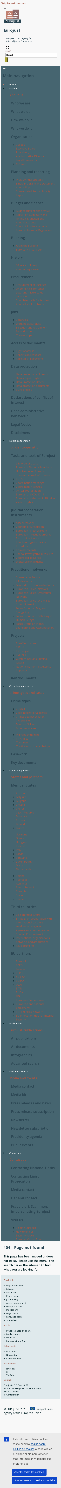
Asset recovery (25, 523)
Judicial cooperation (25, 447)
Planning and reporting (30, 172)
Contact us (17, 1159)
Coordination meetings (30, 483)
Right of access (25, 351)
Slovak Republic (25, 887)
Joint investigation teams (31, 542)
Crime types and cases (26, 692)
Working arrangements (30, 926)
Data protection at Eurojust (32, 374)
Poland (20, 876)
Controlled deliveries (28, 558)
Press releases (13, 1358)
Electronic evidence (27, 538)
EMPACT (21, 655)
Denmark (21, 816)
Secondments (24, 331)
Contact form (12, 1394)
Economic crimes (26, 728)
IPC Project (22, 651)
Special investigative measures (34, 554)
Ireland (20, 846)
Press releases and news (31, 1103)
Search (8, 51)
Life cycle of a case (27, 463)
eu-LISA (20, 977)
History (17, 257)
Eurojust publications (26, 1030)
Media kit (18, 1094)
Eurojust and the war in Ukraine (35, 498)
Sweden (20, 899)
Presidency (22, 152)
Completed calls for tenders (32, 300)
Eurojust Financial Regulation (34, 230)
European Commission (30, 1000)
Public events (22, 1145)
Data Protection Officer (30, 382)
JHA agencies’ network (29, 1012)
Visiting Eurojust (26, 1228)
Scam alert (11, 1320)
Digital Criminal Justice (29, 561)
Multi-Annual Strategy (29, 179)
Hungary (21, 842)
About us (16, 95)
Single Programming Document (35, 183)
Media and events (23, 1078)
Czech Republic (25, 812)
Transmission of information (33, 475)
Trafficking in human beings (33, 746)
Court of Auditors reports (31, 226)
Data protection (24, 366)
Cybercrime (23, 720)
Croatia (20, 805)
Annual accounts (26, 222)
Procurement (22, 277)
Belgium (21, 797)
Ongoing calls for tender (31, 288)
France (20, 828)
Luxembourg (24, 861)
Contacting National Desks (33, 1168)
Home (12, 84)
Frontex (20, 969)
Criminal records (26, 550)
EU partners (21, 953)
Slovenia (21, 891)
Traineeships (24, 335)
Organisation (22, 136)
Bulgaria (21, 801)
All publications (23, 1038)
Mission (21, 164)
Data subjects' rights (28, 378)
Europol (21, 961)
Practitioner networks (29, 569)
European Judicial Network (32, 589)
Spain (19, 895)
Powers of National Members (34, 467)
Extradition (22, 546)
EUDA (19, 992)
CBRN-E (21, 709)
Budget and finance (27, 203)
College (20, 144)
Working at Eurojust (28, 323)
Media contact (22, 1086)
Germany (21, 834)
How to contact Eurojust (30, 471)
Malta (19, 865)
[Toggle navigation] (5, 8)
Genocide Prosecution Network (35, 585)
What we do (20, 111)
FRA (18, 996)
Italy (18, 850)
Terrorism (22, 742)
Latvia (19, 854)
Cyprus (20, 808)
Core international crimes (31, 713)
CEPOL (20, 973)
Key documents (23, 678)
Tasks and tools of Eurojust (33, 455)
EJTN (19, 988)
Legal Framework (26, 160)
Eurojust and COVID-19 (30, 494)
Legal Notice (21, 424)
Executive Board (25, 148)
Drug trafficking (25, 724)
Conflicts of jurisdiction (30, 527)
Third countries (23, 907)
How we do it (21, 120)
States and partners (27, 777)
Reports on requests (28, 355)
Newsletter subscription (31, 1128)
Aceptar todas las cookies (29, 1472)
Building (18, 238)
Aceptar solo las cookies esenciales (34, 1480)
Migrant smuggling (28, 734)
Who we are (20, 103)
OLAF (19, 984)
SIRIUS (20, 647)
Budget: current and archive (33, 211)
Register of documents (30, 358)
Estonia (20, 820)
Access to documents (28, 343)
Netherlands (23, 869)
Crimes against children (30, 716)
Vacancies (22, 320)
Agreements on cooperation (33, 930)
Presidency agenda (26, 1136)
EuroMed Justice (26, 643)
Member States (23, 785)
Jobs (14, 312)
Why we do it (21, 128)
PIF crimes (22, 738)
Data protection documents (32, 386)
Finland (20, 824)
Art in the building (27, 245)
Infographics (21, 1055)
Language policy (14, 1316)
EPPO (19, 965)
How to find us (25, 1231)
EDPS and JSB (24, 389)
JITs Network (24, 581)
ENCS (19, 479)
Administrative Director (30, 156)
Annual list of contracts (30, 304)
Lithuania (21, 858)
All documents (23, 1046)
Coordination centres (29, 487)
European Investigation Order (34, 534)
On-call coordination (28, 490)
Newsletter (20, 1120)
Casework (19, 754)
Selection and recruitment (31, 327)
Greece (20, 838)
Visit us (17, 1220)
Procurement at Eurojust (31, 285)
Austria (20, 793)
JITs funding (12, 1299)
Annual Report (25, 187)
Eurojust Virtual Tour (29, 249)
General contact (24, 1198)
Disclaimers (20, 432)
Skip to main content (14, 3)
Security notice (25, 1235)
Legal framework (14, 1285)
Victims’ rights (24, 502)
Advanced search (25, 1063)
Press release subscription (32, 1111)
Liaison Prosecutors (28, 914)
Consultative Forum (28, 577)
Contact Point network (29, 934)
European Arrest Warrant (31, 530)
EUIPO (20, 981)
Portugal (21, 879)
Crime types (21, 701)
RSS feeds (11, 1351)
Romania (21, 883)
